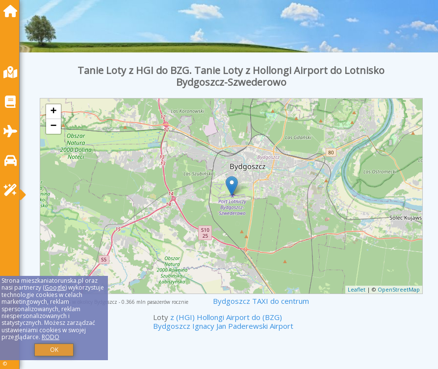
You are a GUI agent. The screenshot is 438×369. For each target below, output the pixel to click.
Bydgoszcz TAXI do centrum (261, 301)
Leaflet (356, 289)
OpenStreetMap (399, 289)
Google (55, 287)
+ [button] (53, 111)
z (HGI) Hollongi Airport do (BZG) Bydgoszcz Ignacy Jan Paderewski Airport (223, 321)
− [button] (53, 126)
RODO (50, 337)
